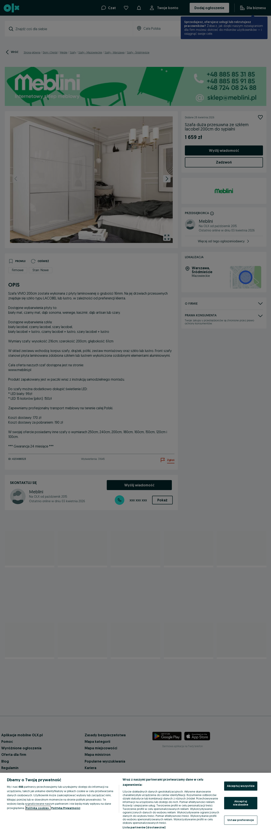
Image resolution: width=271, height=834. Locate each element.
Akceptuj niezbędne (240, 802)
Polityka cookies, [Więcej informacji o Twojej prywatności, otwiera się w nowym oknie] (38, 808)
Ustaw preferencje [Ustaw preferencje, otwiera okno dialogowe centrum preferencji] (240, 820)
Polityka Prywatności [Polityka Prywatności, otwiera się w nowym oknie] (65, 808)
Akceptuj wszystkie (241, 786)
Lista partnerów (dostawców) (144, 827)
